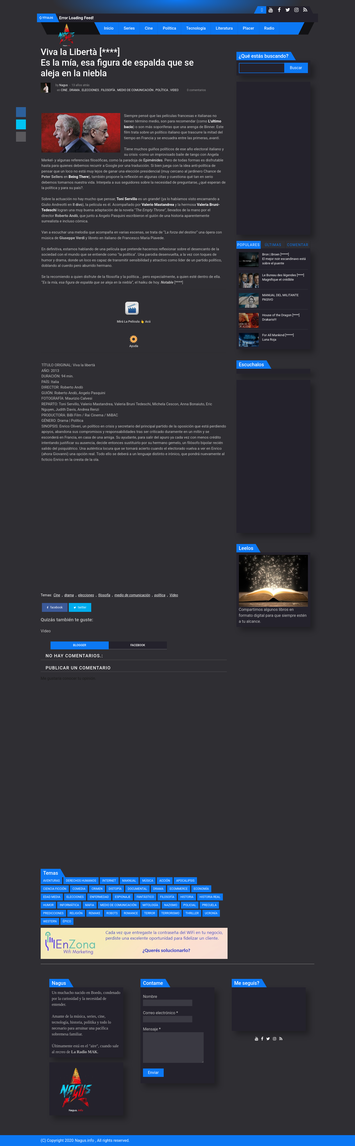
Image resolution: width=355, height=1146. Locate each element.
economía (201, 889)
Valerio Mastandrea (158, 204)
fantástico (145, 897)
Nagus (63, 85)
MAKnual (129, 880)
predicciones (53, 913)
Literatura (224, 28)
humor (48, 905)
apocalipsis (185, 880)
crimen (96, 889)
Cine (149, 28)
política (162, 90)
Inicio (109, 28)
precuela (209, 905)
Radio (269, 28)
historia (187, 897)
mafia (89, 905)
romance (131, 913)
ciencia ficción (54, 889)
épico (67, 921)
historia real (210, 897)
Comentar (297, 245)
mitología (150, 905)
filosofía (108, 90)
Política (169, 28)
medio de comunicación (135, 90)
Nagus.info (84, 1140)
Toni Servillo (127, 199)
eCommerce (179, 889)
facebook (55, 607)
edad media (51, 897)
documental (137, 889)
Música (147, 880)
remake (94, 913)
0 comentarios (196, 90)
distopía (115, 889)
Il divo (77, 204)
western (50, 921)
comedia (78, 889)
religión (76, 913)
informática (69, 905)
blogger (79, 645)
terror (149, 913)
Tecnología (196, 28)
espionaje (122, 897)
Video (174, 90)
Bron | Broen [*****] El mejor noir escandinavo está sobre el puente (284, 259)
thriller (192, 913)
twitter (80, 607)
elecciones (90, 90)
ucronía (211, 913)
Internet (109, 880)
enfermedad (99, 897)
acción (164, 880)
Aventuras (51, 880)
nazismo (170, 905)
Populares (248, 245)
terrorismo (170, 913)
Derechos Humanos (81, 880)
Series (129, 28)
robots (112, 913)
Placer (248, 28)
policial (189, 905)
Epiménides (153, 160)
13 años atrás (80, 85)
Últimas (273, 245)
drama (75, 90)
